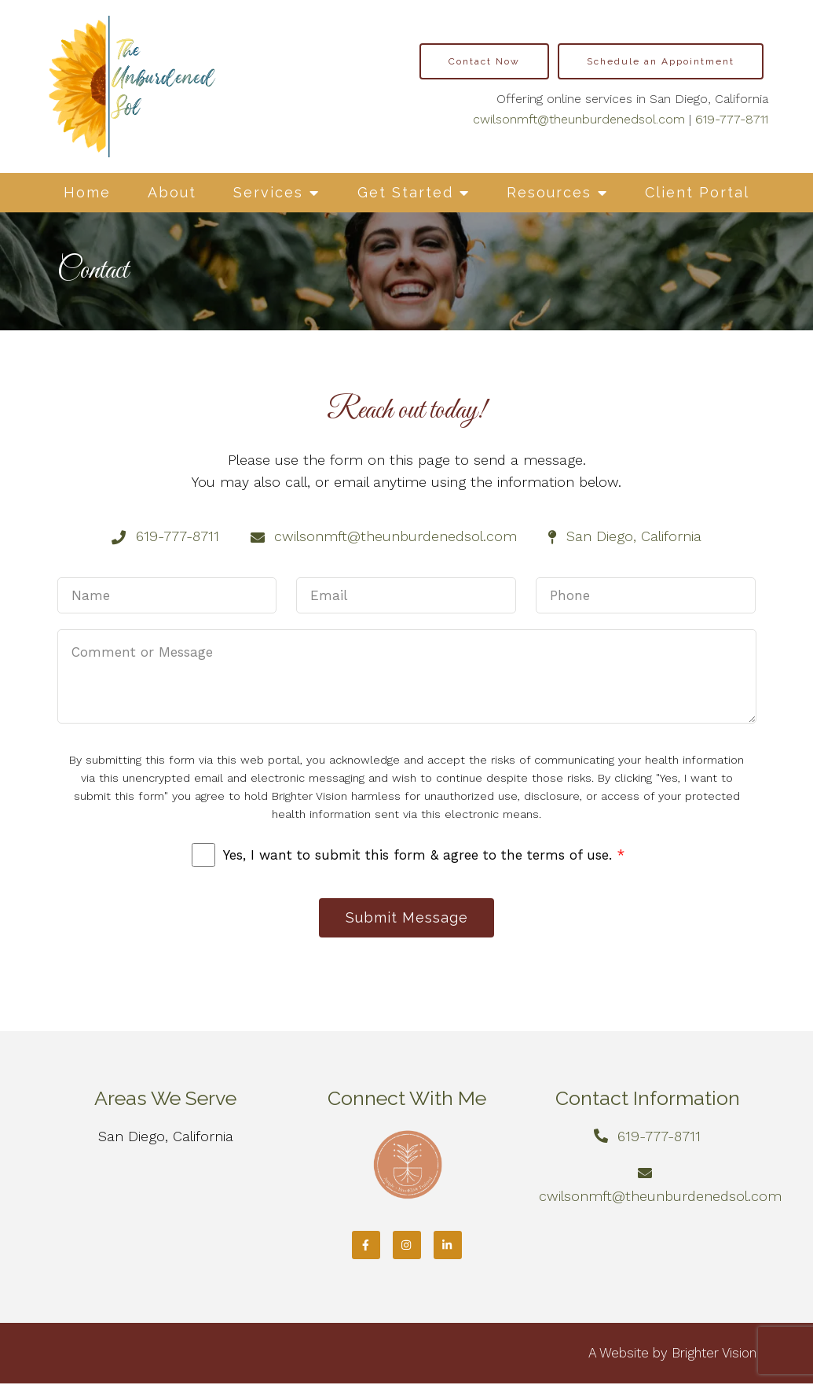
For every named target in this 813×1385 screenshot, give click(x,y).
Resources (549, 192)
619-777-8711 (731, 119)
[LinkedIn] (448, 1246)
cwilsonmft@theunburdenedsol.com (579, 119)
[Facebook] (366, 1246)
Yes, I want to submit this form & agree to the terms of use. (423, 855)
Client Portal (697, 192)
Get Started (405, 192)
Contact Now (484, 61)
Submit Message (407, 918)
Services (268, 192)
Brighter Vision (714, 1354)
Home (87, 192)
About (172, 192)
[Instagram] (407, 1246)
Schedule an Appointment (660, 61)
